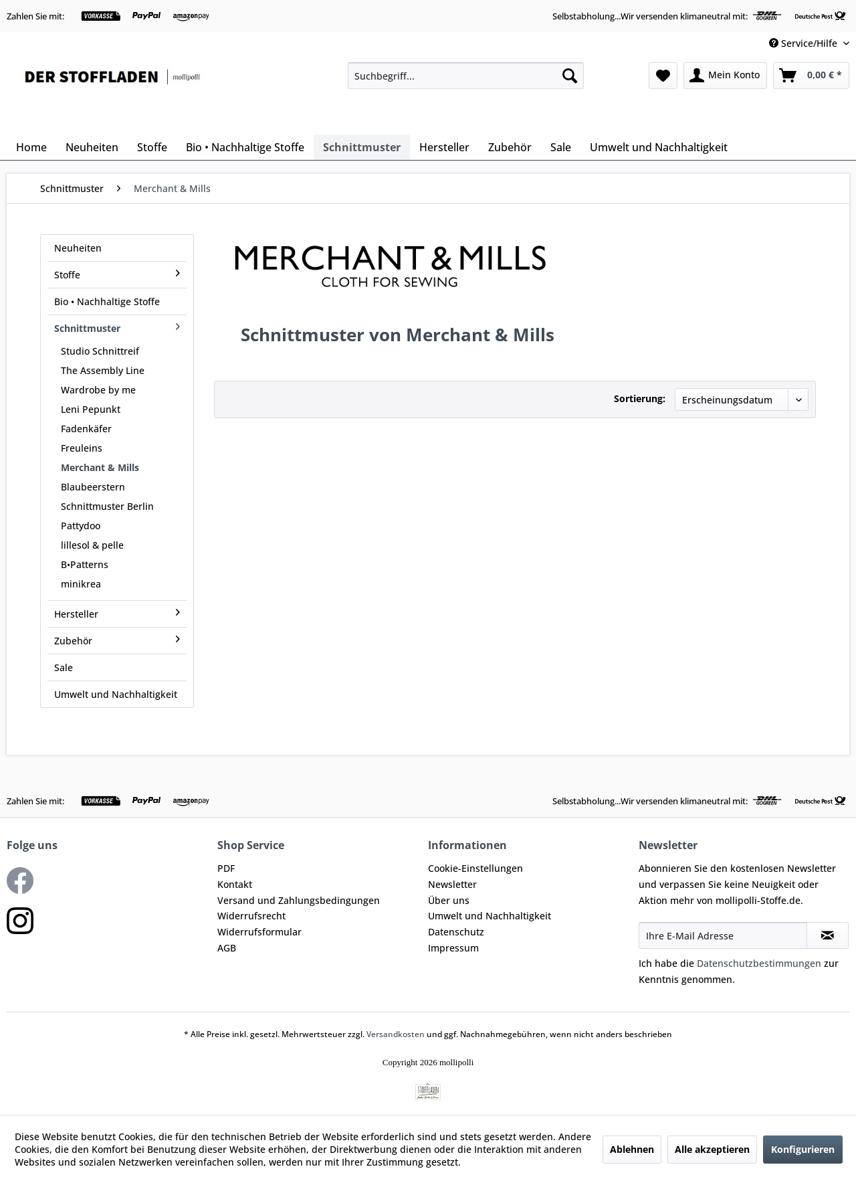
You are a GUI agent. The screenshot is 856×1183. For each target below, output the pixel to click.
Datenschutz (456, 931)
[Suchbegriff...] (466, 75)
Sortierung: (639, 398)
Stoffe (117, 274)
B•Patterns (84, 564)
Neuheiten (78, 248)
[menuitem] (466, 75)
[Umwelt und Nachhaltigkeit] (658, 147)
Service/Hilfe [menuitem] (804, 43)
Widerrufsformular (259, 931)
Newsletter (452, 884)
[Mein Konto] (725, 75)
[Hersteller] (444, 147)
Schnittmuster (117, 328)
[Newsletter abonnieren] (828, 935)
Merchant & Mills (100, 467)
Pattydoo (80, 525)
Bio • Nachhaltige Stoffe (107, 301)
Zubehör (117, 640)
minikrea (81, 583)
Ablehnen (632, 1149)
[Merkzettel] (663, 75)
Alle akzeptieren (712, 1149)
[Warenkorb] (811, 75)
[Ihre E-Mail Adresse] (723, 935)
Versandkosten (395, 1034)
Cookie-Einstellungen (475, 868)
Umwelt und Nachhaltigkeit (115, 694)
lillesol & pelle (92, 545)
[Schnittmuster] (362, 147)
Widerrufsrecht (251, 915)
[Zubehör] (510, 147)
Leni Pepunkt (90, 409)
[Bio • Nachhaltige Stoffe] (245, 147)
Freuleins (81, 448)
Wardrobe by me (98, 389)
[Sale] (560, 147)
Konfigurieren (803, 1149)
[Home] (31, 147)
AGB (226, 947)
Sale (63, 667)
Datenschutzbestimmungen (759, 963)
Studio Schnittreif (100, 351)
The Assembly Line (102, 370)
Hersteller (117, 614)
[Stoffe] (152, 147)
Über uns (448, 900)
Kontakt (234, 884)
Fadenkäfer (86, 428)
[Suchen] (570, 75)
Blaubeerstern (93, 486)
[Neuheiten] (92, 147)
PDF (226, 868)
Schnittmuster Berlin (107, 506)
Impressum (453, 947)
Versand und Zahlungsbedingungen (298, 900)
